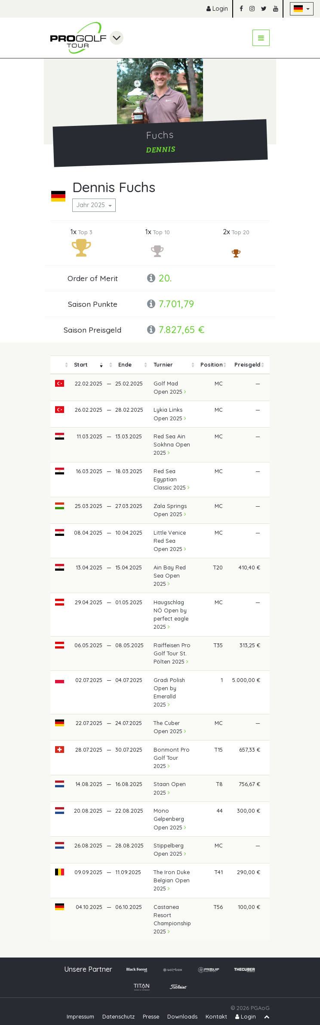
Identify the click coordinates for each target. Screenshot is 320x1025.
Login (217, 8)
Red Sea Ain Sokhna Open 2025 (172, 444)
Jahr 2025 (91, 205)
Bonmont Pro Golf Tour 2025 (172, 757)
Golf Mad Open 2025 (170, 387)
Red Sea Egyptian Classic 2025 (172, 479)
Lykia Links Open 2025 (170, 413)
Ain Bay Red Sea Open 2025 (170, 575)
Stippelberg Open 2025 (170, 849)
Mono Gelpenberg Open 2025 (170, 818)
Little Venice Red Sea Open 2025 (170, 540)
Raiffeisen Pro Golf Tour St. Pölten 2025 (172, 653)
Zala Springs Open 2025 (170, 509)
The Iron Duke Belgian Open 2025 (172, 880)
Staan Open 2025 (170, 788)
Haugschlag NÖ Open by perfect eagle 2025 (171, 614)
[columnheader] (59, 364)
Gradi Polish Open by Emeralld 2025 (169, 692)
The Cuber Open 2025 (170, 726)
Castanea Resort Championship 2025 (172, 919)
